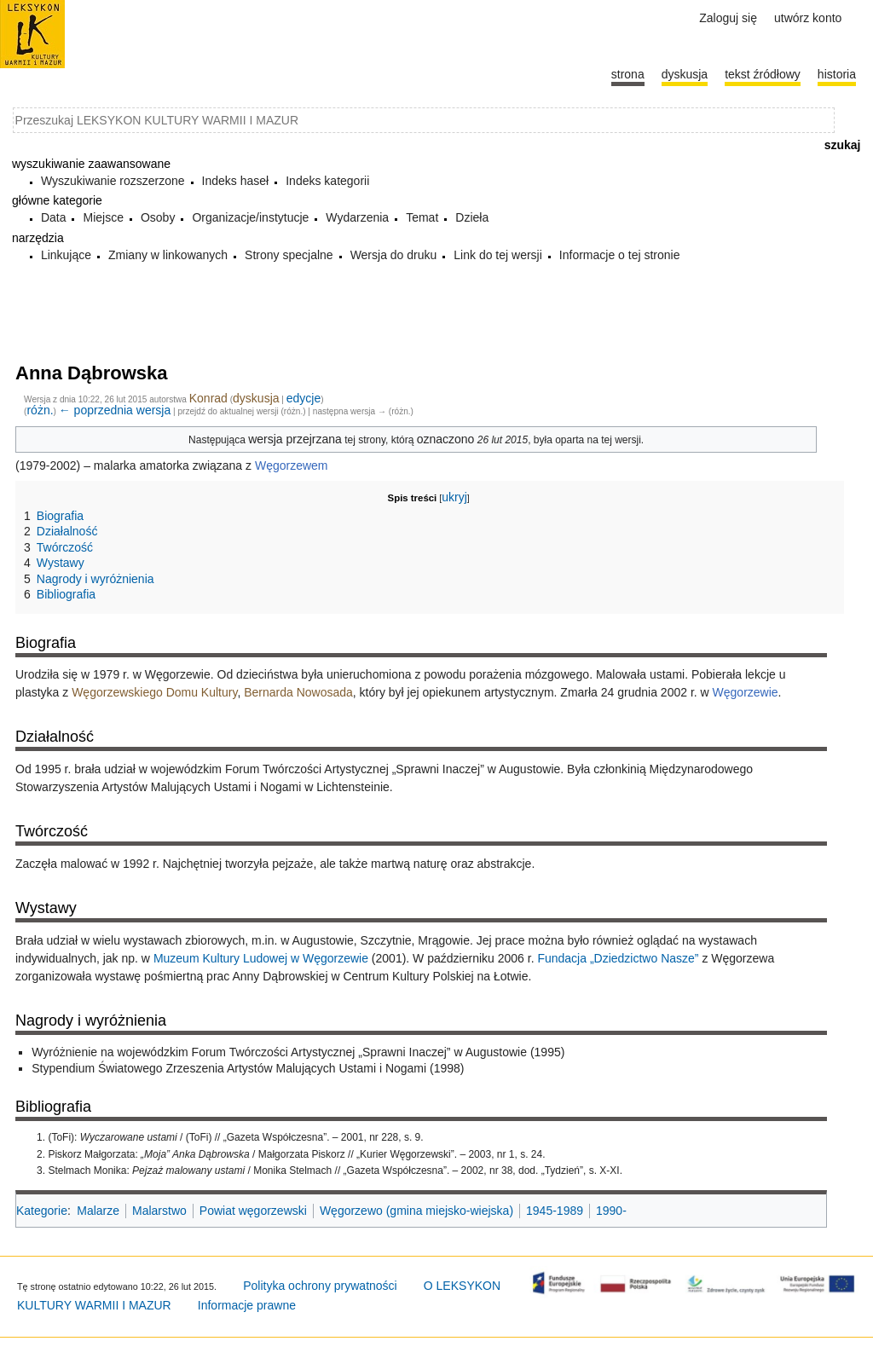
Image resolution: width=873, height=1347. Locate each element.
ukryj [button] (454, 497)
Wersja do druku (393, 255)
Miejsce (103, 217)
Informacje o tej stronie (619, 255)
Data (53, 217)
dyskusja (256, 398)
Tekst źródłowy (763, 74)
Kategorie (41, 1210)
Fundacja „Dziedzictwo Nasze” (617, 958)
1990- (611, 1210)
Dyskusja (685, 74)
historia (837, 74)
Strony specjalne (289, 255)
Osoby (158, 217)
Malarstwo (159, 1210)
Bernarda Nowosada (298, 692)
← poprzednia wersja (115, 410)
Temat (422, 217)
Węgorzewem (291, 465)
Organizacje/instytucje (250, 217)
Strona (628, 74)
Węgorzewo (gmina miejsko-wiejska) (416, 1210)
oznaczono (446, 439)
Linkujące (66, 255)
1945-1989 (554, 1210)
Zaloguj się (728, 18)
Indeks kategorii (327, 181)
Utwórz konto (807, 18)
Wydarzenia (357, 217)
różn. (39, 410)
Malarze (98, 1210)
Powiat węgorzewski (253, 1210)
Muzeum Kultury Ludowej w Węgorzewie (260, 958)
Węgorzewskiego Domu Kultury (154, 692)
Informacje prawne (247, 1305)
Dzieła (472, 217)
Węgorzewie (745, 692)
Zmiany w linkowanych (168, 255)
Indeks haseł (235, 181)
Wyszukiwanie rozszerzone (113, 181)
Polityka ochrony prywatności (320, 1285)
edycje (303, 398)
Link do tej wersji (498, 255)
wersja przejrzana (295, 439)
